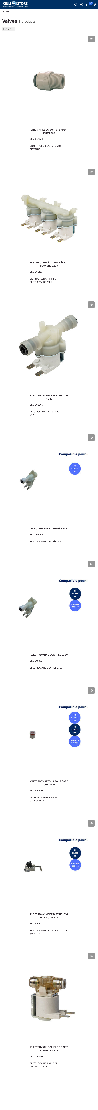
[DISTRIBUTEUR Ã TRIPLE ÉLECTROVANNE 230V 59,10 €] (49, 229)
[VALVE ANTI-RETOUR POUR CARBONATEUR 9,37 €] (49, 747)
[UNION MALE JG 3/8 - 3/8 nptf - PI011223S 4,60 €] (49, 96)
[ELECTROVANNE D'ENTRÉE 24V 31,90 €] (49, 491)
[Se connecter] (83, 4)
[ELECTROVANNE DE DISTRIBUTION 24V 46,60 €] (49, 361)
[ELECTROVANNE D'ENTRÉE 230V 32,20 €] (49, 617)
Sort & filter (8, 29)
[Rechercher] (77, 4)
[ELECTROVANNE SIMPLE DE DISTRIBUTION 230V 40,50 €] (49, 1013)
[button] (89, 4)
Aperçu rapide (91, 39)
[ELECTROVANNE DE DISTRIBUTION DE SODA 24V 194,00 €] (49, 880)
